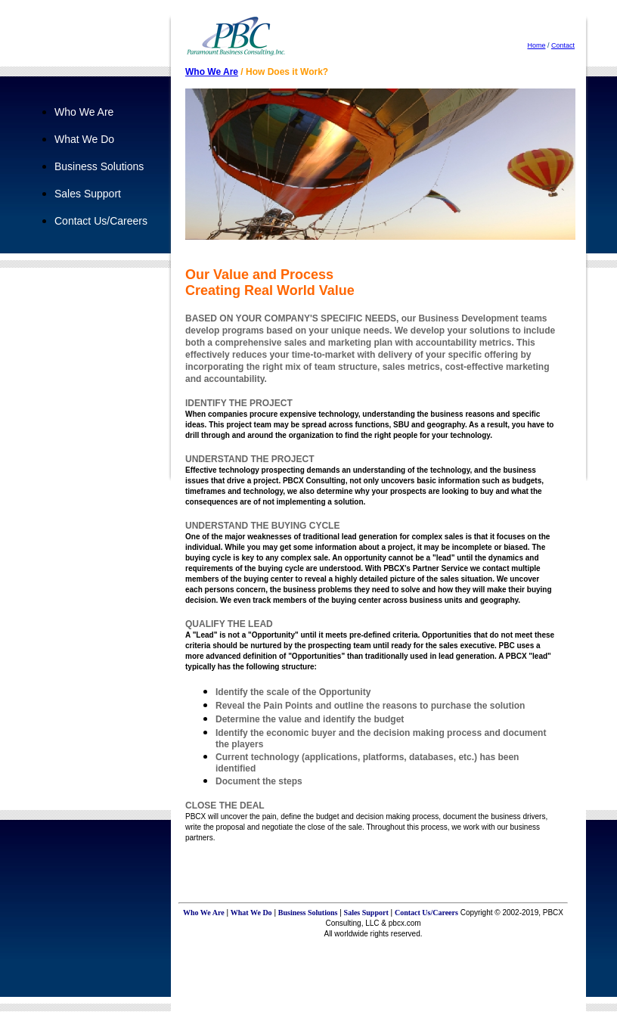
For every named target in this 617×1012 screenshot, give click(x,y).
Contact (563, 45)
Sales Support (87, 194)
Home (536, 45)
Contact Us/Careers (100, 221)
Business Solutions (99, 166)
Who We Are (83, 112)
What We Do (84, 139)
